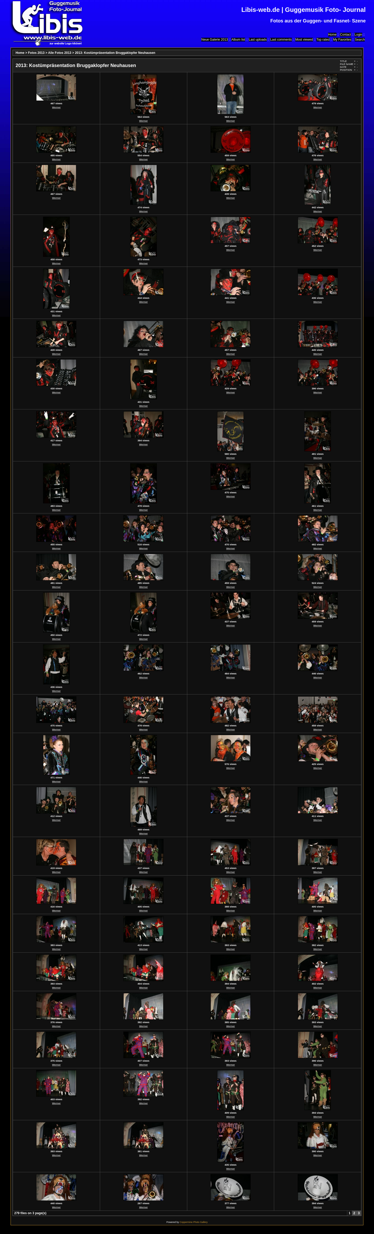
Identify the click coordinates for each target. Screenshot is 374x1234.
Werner (56, 107)
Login (358, 34)
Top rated (323, 39)
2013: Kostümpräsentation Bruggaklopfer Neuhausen (115, 53)
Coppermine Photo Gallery (194, 1222)
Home (332, 34)
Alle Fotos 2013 (59, 53)
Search (360, 39)
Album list (238, 39)
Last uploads (258, 39)
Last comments (281, 39)
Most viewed (304, 39)
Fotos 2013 (36, 53)
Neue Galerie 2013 (214, 39)
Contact (345, 34)
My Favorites (342, 39)
